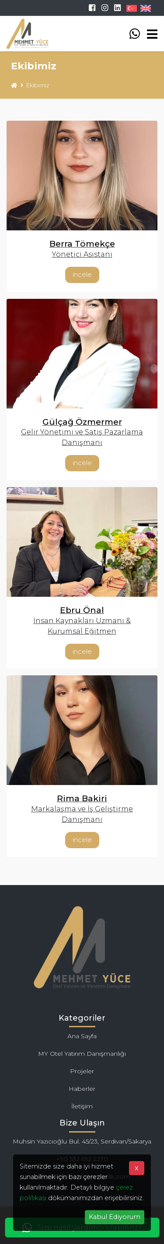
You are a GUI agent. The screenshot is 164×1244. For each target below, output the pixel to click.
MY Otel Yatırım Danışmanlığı (82, 1054)
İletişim (82, 1106)
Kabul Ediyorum (114, 1217)
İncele (82, 274)
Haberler (82, 1089)
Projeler (82, 1071)
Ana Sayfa (82, 1036)
